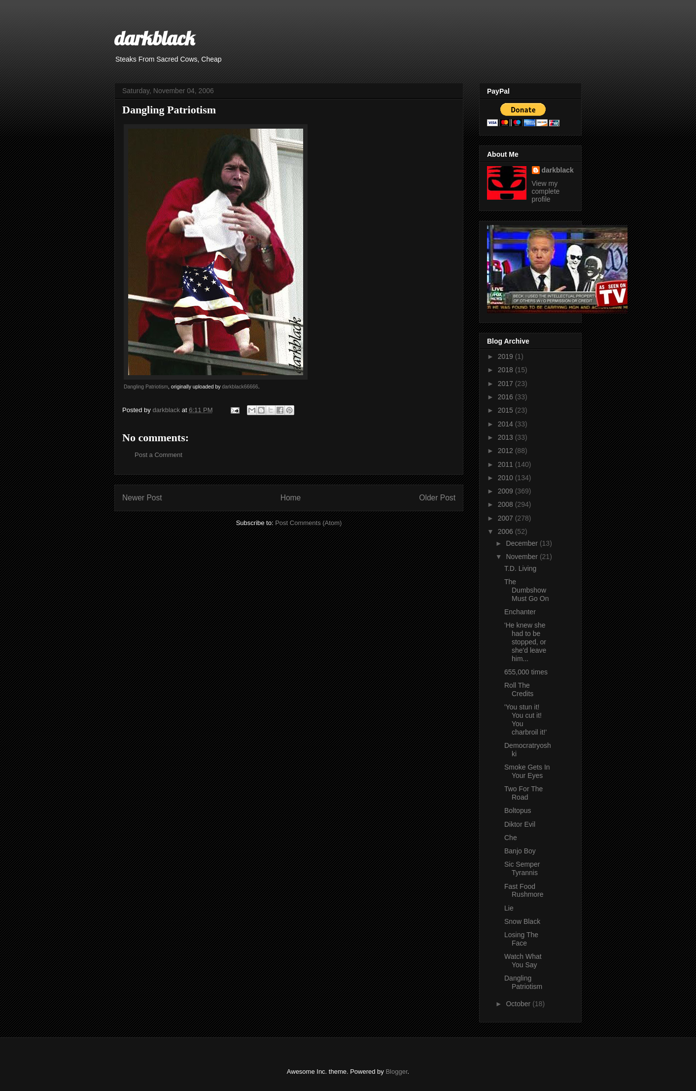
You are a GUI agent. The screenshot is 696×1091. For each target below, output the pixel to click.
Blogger (396, 1071)
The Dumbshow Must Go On (526, 590)
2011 (506, 464)
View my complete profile (546, 191)
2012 (506, 451)
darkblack (154, 38)
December (522, 543)
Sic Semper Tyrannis (522, 868)
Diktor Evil (519, 824)
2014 (506, 424)
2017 (506, 383)
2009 (506, 491)
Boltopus (517, 810)
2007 (506, 518)
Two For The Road (523, 793)
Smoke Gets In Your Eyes (527, 771)
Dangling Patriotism (146, 386)
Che (510, 838)
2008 (506, 504)
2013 (506, 437)
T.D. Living (520, 568)
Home (290, 497)
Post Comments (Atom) (308, 523)
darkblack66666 (240, 386)
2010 (506, 478)
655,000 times (526, 672)
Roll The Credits (518, 689)
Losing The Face (521, 939)
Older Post (437, 497)
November (522, 557)
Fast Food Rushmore (524, 890)
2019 (506, 356)
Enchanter (520, 612)
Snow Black (522, 921)
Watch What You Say (523, 960)
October (519, 1004)
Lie (509, 908)
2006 (506, 531)
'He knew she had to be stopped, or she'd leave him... (525, 641)
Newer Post (142, 497)
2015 (506, 410)
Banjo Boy (520, 851)
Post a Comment (158, 454)
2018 (506, 370)
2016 (506, 397)
